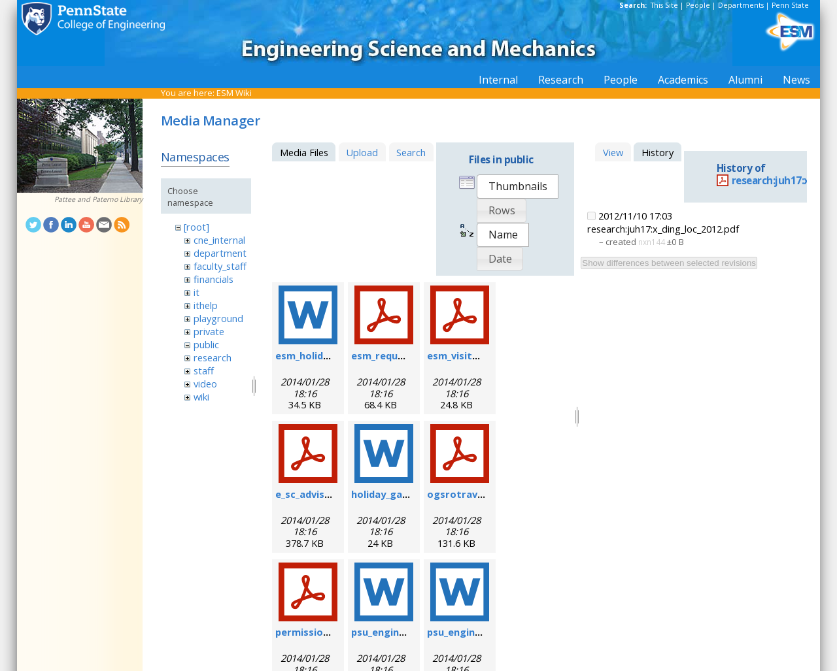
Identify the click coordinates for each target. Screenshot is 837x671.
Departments (741, 5)
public (206, 344)
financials (213, 279)
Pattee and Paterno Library (98, 199)
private (209, 331)
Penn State (790, 5)
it (196, 292)
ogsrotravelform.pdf (478, 493)
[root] (196, 226)
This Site (664, 5)
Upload (362, 152)
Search (411, 152)
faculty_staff (220, 265)
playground (218, 318)
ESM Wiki (234, 93)
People (698, 5)
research (212, 357)
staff (204, 370)
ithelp (206, 305)
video (205, 383)
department (220, 252)
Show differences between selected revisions (669, 263)
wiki (201, 396)
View (613, 152)
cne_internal (219, 239)
